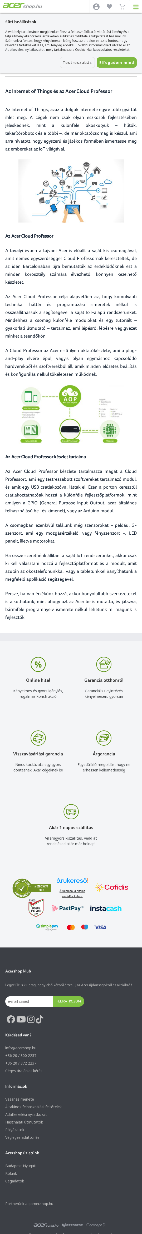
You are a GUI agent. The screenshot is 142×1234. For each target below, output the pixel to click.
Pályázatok (14, 1129)
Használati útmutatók (24, 1122)
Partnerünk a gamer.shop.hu (29, 1203)
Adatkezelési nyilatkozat (26, 1114)
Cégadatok (14, 1180)
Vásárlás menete (19, 1099)
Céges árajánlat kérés (23, 1070)
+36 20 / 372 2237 (20, 1063)
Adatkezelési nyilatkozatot (25, 49)
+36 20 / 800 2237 (20, 1055)
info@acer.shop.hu (20, 1047)
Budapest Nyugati (20, 1165)
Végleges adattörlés (22, 1137)
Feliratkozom (68, 1001)
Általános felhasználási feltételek (33, 1106)
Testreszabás (77, 62)
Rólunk (11, 1173)
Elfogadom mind (116, 62)
